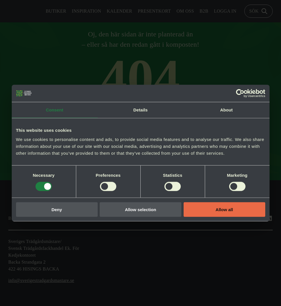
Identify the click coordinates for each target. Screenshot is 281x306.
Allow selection (140, 209)
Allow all (224, 209)
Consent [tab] (54, 109)
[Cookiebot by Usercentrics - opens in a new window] (240, 93)
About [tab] (226, 109)
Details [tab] (140, 109)
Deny (57, 209)
